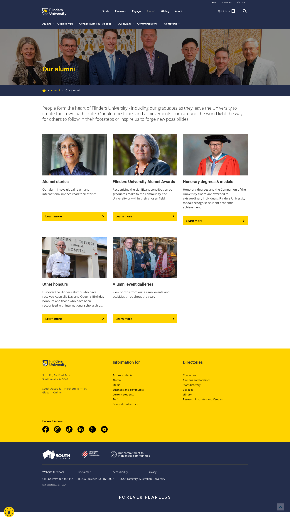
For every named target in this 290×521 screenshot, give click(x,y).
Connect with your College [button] (97, 24)
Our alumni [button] (126, 24)
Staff (115, 399)
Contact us (189, 375)
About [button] (178, 11)
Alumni (52, 90)
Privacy (152, 472)
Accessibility (120, 472)
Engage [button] (136, 11)
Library (187, 394)
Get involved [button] (66, 24)
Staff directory (191, 385)
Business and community (128, 389)
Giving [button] (165, 11)
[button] (227, 11)
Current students (123, 394)
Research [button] (120, 11)
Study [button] (105, 11)
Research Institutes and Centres (203, 399)
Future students (122, 375)
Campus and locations (196, 380)
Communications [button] (149, 24)
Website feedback (53, 472)
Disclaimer (84, 472)
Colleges (188, 389)
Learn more (74, 216)
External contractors (125, 404)
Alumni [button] (151, 11)
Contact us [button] (172, 24)
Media (116, 385)
